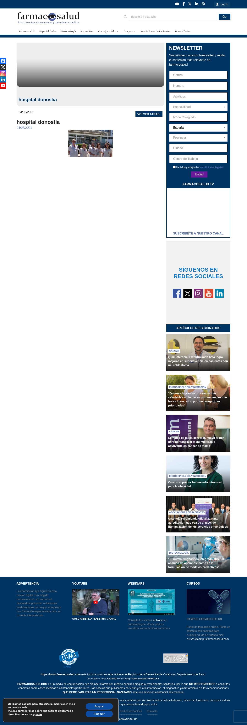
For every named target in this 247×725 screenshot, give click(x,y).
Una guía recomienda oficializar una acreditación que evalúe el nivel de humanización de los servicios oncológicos (198, 522)
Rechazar (98, 714)
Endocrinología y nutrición (187, 387)
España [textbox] (178, 127)
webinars (158, 620)
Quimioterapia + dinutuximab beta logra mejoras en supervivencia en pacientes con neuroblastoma (198, 361)
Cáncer (174, 351)
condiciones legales (212, 167)
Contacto (152, 711)
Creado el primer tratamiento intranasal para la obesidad (195, 484)
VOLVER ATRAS (148, 114)
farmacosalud (127, 719)
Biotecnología (179, 552)
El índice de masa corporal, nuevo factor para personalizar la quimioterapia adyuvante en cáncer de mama (196, 441)
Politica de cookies (131, 711)
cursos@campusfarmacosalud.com (208, 639)
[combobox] (198, 107)
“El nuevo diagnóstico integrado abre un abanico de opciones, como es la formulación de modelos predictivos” (196, 563)
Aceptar (98, 706)
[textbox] (198, 107)
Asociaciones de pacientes (187, 512)
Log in (224, 4)
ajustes (37, 714)
